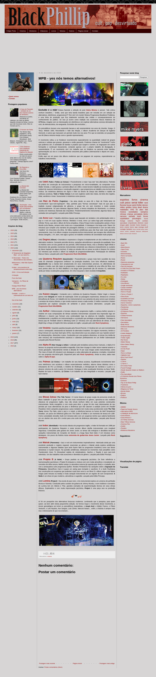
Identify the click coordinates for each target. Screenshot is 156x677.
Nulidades (124, 273)
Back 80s (124, 243)
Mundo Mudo (125, 391)
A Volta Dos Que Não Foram (130, 268)
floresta (123, 205)
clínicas (123, 214)
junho (14, 319)
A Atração (15, 275)
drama (145, 207)
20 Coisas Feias (126, 366)
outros (122, 231)
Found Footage (126, 368)
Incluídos (124, 251)
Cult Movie (124, 309)
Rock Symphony (102, 323)
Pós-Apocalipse (126, 374)
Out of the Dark (17, 300)
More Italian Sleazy (127, 344)
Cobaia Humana (126, 315)
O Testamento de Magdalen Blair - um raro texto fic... (21, 254)
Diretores (33, 31)
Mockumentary (126, 254)
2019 (12, 337)
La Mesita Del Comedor (24, 187)
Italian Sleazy (125, 342)
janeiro (14, 333)
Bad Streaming (126, 290)
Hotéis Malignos (126, 333)
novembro (15, 304)
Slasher (123, 359)
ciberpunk (145, 231)
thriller (139, 205)
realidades (124, 210)
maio (14, 321)
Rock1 (123, 258)
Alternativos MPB (127, 411)
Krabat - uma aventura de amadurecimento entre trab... (22, 268)
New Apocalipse (126, 320)
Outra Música (91, 110)
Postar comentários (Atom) (53, 667)
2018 (12, 340)
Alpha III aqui (50, 357)
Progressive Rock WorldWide (75, 254)
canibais (145, 221)
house (129, 205)
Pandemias (125, 307)
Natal (122, 351)
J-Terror (123, 361)
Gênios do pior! (126, 387)
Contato (95, 31)
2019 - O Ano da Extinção (20, 272)
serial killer (137, 202)
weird (134, 205)
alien (141, 210)
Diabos (123, 395)
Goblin (123, 426)
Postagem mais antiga (106, 663)
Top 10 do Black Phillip (128, 383)
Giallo (123, 372)
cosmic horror (129, 227)
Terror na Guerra (126, 256)
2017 (12, 343)
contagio (123, 229)
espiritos (124, 199)
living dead (137, 207)
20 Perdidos (125, 331)
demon (145, 205)
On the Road (125, 349)
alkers (132, 370)
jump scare (144, 229)
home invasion (141, 225)
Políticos (124, 397)
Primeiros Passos (127, 301)
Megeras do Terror (127, 389)
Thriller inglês (125, 338)
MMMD (123, 407)
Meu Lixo (124, 329)
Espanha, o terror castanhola (130, 305)
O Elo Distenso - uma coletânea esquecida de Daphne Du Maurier (26, 149)
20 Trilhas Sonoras (127, 420)
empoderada (132, 223)
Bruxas (123, 393)
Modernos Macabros (128, 430)
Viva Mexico (125, 283)
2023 (12, 239)
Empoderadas (125, 336)
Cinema (23, 31)
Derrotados (124, 322)
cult (122, 202)
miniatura (134, 233)
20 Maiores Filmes (127, 311)
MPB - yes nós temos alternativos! (19, 289)
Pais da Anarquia (126, 266)
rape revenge (139, 227)
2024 (12, 236)
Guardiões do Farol (127, 298)
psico (128, 202)
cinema (144, 199)
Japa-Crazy (125, 249)
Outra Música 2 (126, 417)
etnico (122, 233)
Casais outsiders (126, 287)
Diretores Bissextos (127, 327)
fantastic (129, 229)
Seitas (123, 279)
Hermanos (124, 318)
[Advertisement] (78, 50)
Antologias (124, 281)
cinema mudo (127, 233)
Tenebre (123, 428)
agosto (14, 313)
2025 (12, 233)
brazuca (138, 231)
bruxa (145, 216)
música (49, 556)
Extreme (124, 380)
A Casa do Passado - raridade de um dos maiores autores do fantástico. (26, 112)
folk (146, 210)
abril (14, 324)
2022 (12, 242)
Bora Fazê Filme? (127, 357)
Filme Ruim (125, 296)
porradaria (138, 214)
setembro (15, 310)
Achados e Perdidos (127, 270)
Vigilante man (125, 355)
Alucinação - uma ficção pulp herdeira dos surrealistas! (26, 206)
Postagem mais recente (47, 663)
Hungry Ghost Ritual (18, 286)
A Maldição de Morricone (129, 413)
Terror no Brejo (126, 353)
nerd (146, 203)
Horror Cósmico (126, 303)
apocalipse (123, 223)
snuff (146, 227)
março (14, 327)
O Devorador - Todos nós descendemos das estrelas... (22, 259)
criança (130, 214)
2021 (12, 245)
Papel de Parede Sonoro (129, 409)
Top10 (138, 221)
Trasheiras (124, 385)
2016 (12, 346)
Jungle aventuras (127, 285)
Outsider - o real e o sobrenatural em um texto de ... (22, 295)
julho (14, 315)
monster (132, 225)
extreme (130, 221)
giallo (127, 225)
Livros (53, 31)
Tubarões (124, 347)
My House (124, 340)
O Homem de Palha (26, 130)
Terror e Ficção (126, 292)
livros (134, 199)
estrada (132, 216)
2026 (12, 230)
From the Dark (17, 278)
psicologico (136, 218)
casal (146, 223)
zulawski (132, 231)
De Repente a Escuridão (24, 168)
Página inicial (83, 31)
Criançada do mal (127, 264)
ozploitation (124, 218)
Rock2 (123, 260)
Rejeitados (124, 275)
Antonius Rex (125, 424)
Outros (71, 31)
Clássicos (44, 31)
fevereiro (15, 330)
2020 (12, 248)
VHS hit (134, 210)
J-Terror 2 (124, 363)
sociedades (133, 212)
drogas (122, 225)
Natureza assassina (127, 262)
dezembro (15, 250)
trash (139, 216)
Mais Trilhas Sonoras (128, 422)
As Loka (123, 277)
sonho (127, 231)
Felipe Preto (11, 31)
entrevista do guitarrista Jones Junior (84, 435)
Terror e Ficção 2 (127, 294)
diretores (140, 223)
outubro (15, 307)
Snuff (122, 245)
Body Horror (125, 324)
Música (62, 31)
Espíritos (124, 313)
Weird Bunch (125, 247)
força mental (136, 229)
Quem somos (14, 96)
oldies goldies (126, 207)
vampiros (144, 212)
